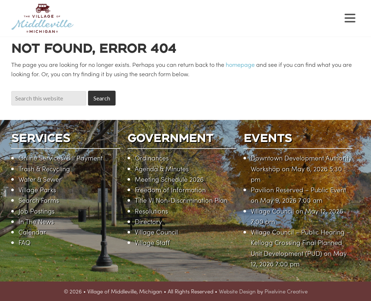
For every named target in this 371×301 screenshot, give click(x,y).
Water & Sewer (40, 179)
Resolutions (151, 210)
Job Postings (36, 210)
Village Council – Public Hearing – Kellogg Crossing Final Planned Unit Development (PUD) (300, 242)
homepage (240, 64)
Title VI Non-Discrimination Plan (181, 200)
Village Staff (152, 242)
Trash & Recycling (44, 168)
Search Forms (38, 200)
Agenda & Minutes (162, 168)
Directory (148, 221)
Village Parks (37, 189)
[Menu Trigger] (350, 17)
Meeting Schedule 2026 (169, 179)
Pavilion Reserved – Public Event (298, 189)
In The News (36, 221)
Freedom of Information (170, 189)
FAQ (24, 242)
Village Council (156, 231)
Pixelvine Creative (286, 291)
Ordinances (152, 157)
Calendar (32, 231)
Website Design (237, 291)
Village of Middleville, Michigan (88, 24)
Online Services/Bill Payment (60, 157)
